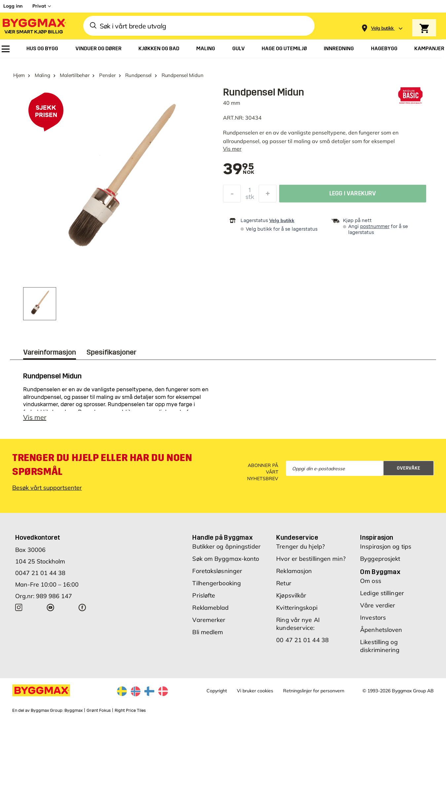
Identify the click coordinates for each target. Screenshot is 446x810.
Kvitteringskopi (296, 607)
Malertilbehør (74, 75)
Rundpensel (138, 75)
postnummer (375, 226)
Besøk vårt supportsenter (47, 487)
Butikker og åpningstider (226, 546)
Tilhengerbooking (216, 583)
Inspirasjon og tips (385, 546)
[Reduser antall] (232, 195)
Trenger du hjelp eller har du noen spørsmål (102, 465)
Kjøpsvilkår (291, 595)
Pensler (107, 75)
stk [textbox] (249, 198)
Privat (39, 6)
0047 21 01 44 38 (40, 573)
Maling (42, 75)
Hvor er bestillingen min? (311, 558)
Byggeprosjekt (380, 558)
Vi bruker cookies (255, 691)
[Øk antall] (268, 195)
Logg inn (12, 6)
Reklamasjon (294, 571)
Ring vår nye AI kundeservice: (298, 624)
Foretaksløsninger (217, 571)
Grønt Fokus (99, 710)
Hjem (19, 75)
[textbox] (238, 169)
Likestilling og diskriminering (379, 646)
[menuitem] (6, 49)
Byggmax (73, 710)
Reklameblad (210, 607)
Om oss (370, 581)
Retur (283, 583)
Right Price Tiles (130, 710)
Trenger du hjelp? (300, 546)
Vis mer (232, 148)
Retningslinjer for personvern (313, 691)
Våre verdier (377, 605)
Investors (373, 617)
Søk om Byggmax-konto (225, 558)
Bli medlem (207, 632)
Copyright (216, 691)
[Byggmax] (33, 26)
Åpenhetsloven (381, 630)
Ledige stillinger (382, 593)
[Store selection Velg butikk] (382, 28)
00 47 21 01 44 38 (302, 640)
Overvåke (408, 468)
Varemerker (208, 620)
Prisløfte (203, 595)
